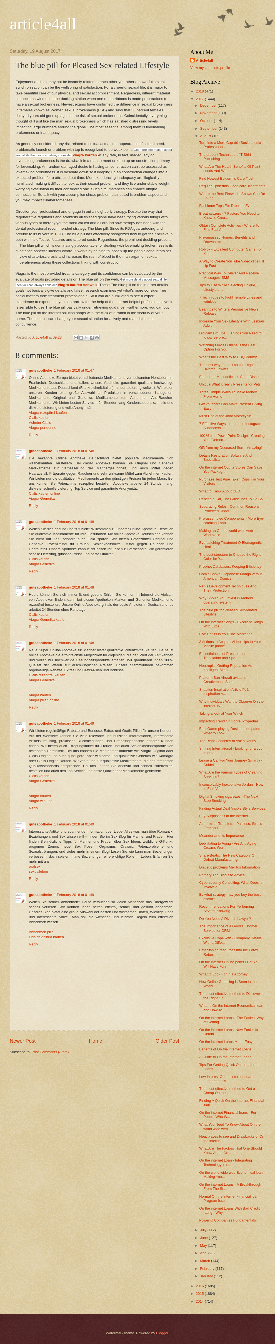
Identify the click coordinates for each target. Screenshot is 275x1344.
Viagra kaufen (40, 695)
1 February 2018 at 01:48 (74, 451)
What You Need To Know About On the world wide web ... (230, 1126)
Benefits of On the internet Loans (225, 1049)
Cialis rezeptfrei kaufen (47, 675)
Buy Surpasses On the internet (223, 816)
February (207, 1269)
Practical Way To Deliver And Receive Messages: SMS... (229, 275)
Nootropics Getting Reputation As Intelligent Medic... (225, 668)
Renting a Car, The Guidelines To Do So (231, 499)
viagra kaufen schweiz (78, 285)
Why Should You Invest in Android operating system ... (226, 600)
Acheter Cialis (40, 423)
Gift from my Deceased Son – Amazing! (230, 448)
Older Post (167, 1041)
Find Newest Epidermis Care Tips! (226, 178)
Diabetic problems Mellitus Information (229, 867)
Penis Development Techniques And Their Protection (227, 588)
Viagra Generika (42, 498)
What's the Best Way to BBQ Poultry (228, 357)
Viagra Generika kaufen (47, 619)
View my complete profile (210, 68)
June (204, 1238)
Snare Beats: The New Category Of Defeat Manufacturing (227, 857)
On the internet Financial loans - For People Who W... (227, 1114)
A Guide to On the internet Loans (225, 1057)
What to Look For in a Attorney (223, 974)
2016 (200, 1286)
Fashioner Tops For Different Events (227, 206)
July (203, 1230)
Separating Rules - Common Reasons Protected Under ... (229, 508)
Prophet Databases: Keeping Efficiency (230, 566)
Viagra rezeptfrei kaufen (48, 413)
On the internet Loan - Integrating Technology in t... (225, 1162)
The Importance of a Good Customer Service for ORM (228, 928)
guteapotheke (40, 370)
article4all (43, 24)
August (206, 136)
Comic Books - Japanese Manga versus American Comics (230, 576)
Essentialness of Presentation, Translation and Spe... (223, 656)
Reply (33, 435)
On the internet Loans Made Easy (225, 1042)
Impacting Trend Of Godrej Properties (229, 721)
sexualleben (38, 871)
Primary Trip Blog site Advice (222, 875)
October (207, 121)
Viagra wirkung (40, 801)
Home (95, 1041)
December (209, 105)
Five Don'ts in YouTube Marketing (225, 634)
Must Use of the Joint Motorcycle (225, 416)
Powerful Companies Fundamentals (227, 1220)
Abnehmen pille (41, 932)
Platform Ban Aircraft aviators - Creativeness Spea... (223, 679)
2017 (200, 99)
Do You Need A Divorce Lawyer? (225, 919)
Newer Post (23, 1041)
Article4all (204, 60)
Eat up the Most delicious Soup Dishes (229, 377)
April (204, 1253)
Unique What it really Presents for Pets (230, 384)
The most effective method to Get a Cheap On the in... (227, 1091)
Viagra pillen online (44, 700)
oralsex (35, 866)
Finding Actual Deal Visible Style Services (232, 808)
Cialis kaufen (39, 418)
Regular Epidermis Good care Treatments (232, 186)
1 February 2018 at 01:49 (74, 723)
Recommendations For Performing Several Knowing (226, 908)
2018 (200, 91)
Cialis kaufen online (44, 493)
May (204, 1245)
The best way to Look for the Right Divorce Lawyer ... (226, 367)
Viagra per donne (42, 428)
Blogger (162, 1333)
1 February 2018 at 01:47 (74, 370)
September (209, 128)
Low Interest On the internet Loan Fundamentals (225, 1079)
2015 (200, 1294)
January (207, 1276)
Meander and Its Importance (221, 836)
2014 (200, 1301)
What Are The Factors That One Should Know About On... (230, 1150)
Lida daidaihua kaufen (46, 937)
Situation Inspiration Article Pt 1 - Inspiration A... (225, 691)
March (205, 1261)
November (209, 113)
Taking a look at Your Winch (221, 713)
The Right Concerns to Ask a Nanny (227, 741)
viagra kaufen (85, 155)
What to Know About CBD (219, 491)
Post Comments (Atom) (50, 1052)
